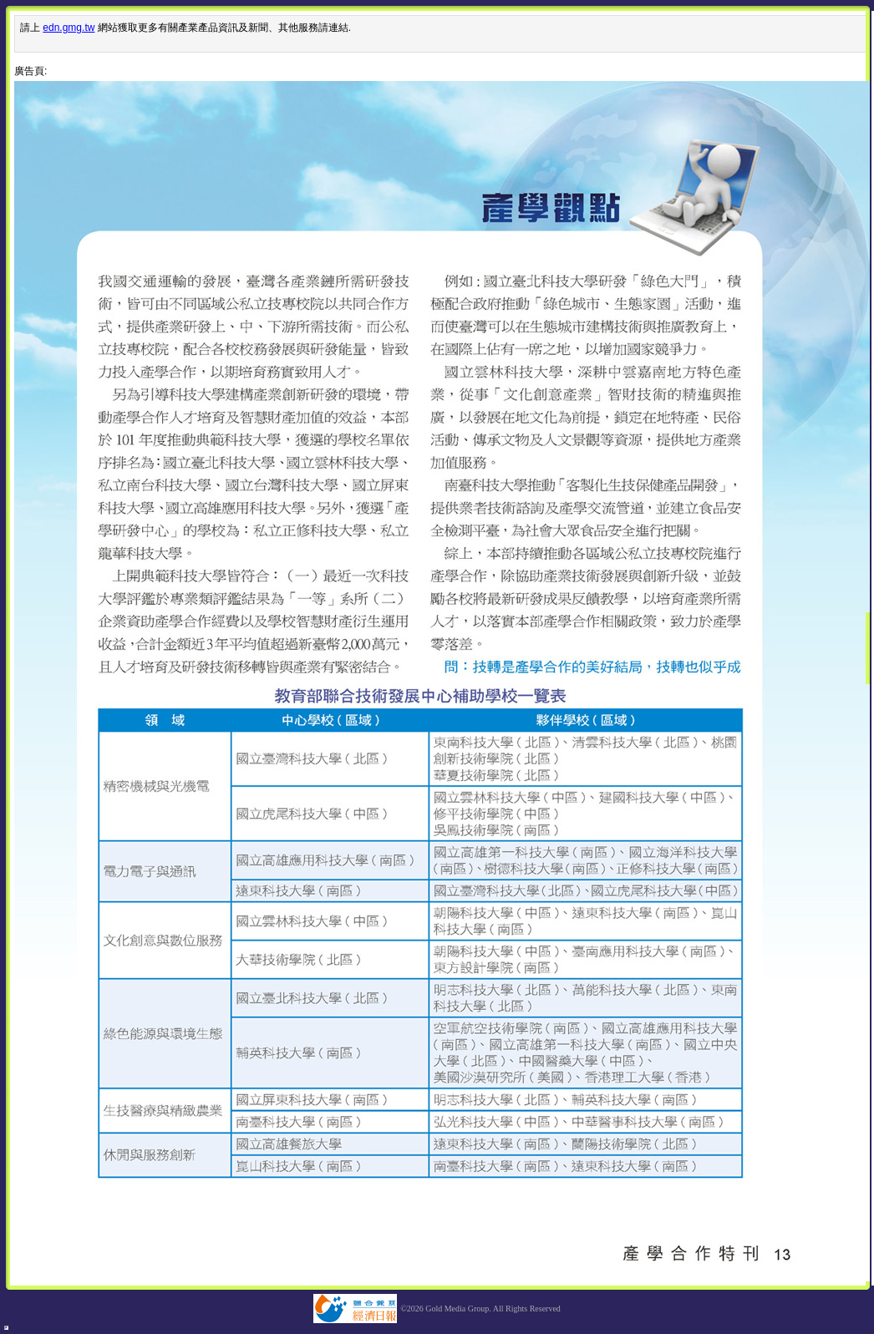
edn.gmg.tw (68, 27)
